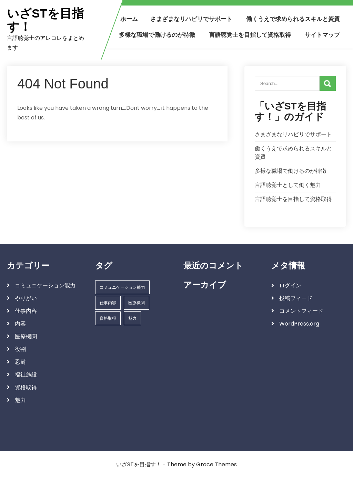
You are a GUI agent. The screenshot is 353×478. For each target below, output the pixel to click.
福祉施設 (26, 375)
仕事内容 (26, 311)
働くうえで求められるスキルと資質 (293, 19)
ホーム (129, 19)
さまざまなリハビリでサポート (191, 19)
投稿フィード (295, 298)
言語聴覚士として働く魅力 (288, 185)
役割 (20, 349)
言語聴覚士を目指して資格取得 (250, 35)
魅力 (20, 400)
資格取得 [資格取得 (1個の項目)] (108, 318)
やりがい (26, 298)
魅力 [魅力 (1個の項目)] (132, 318)
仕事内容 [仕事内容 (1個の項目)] (108, 303)
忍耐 (20, 362)
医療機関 (26, 336)
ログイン (290, 285)
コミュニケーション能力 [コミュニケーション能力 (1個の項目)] (122, 287)
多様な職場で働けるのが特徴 (157, 35)
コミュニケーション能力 (45, 285)
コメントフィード (301, 311)
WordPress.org (299, 324)
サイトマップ (322, 35)
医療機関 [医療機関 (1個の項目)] (136, 303)
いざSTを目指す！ (45, 20)
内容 (20, 324)
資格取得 (26, 387)
